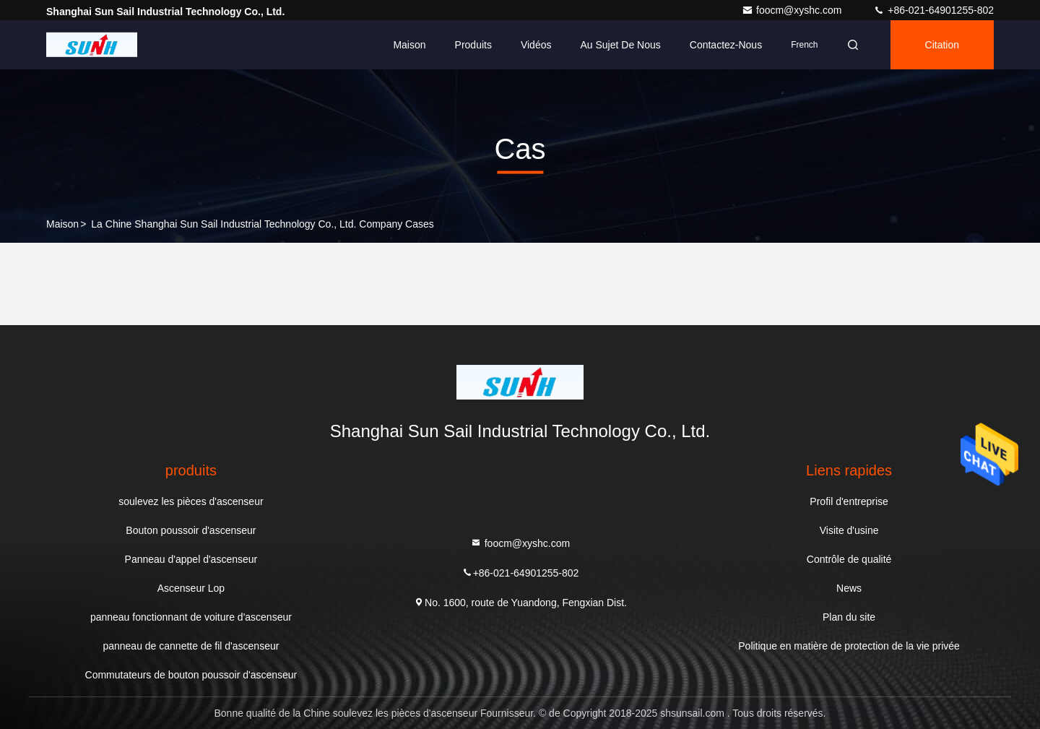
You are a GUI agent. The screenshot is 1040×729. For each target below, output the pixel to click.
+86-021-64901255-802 (933, 10)
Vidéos (536, 45)
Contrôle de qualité (849, 559)
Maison (409, 45)
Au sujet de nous (620, 45)
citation (942, 45)
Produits (473, 45)
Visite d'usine (849, 530)
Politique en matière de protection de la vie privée (849, 646)
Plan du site (849, 617)
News (849, 588)
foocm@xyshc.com (793, 10)
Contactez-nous (726, 45)
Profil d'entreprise (849, 501)
